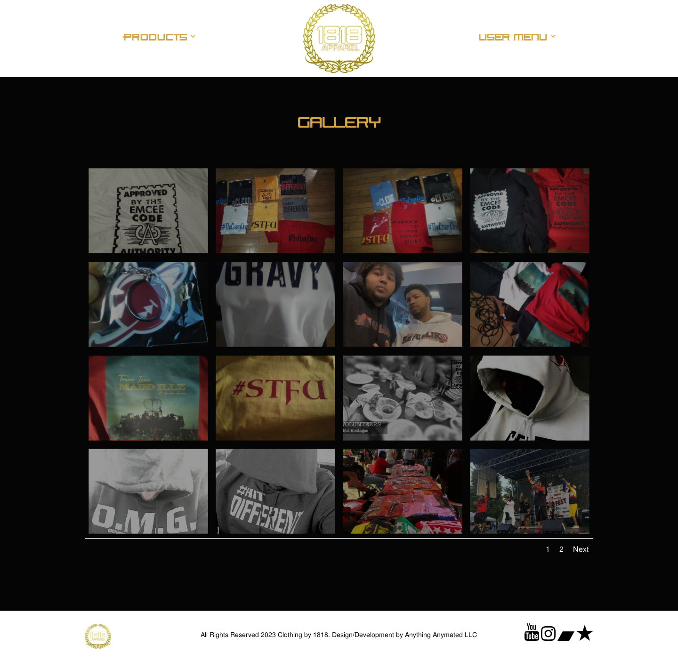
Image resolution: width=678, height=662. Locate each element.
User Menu (513, 37)
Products (155, 37)
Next (581, 549)
